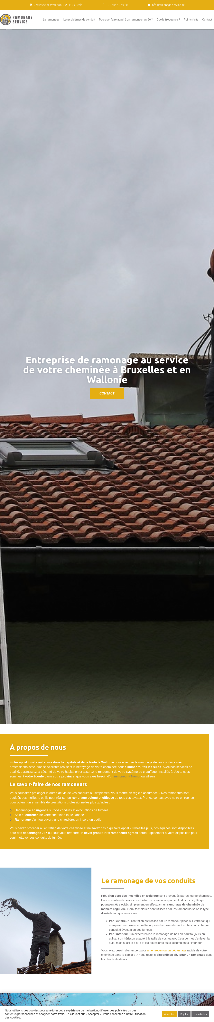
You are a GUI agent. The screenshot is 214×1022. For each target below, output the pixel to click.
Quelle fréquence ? (168, 19)
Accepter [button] (169, 1014)
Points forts (191, 19)
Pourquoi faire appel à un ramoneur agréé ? (126, 19)
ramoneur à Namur (127, 776)
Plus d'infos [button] (200, 1014)
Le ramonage (51, 19)
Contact (207, 19)
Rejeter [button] (184, 1014)
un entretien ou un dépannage (166, 950)
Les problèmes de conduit (79, 19)
